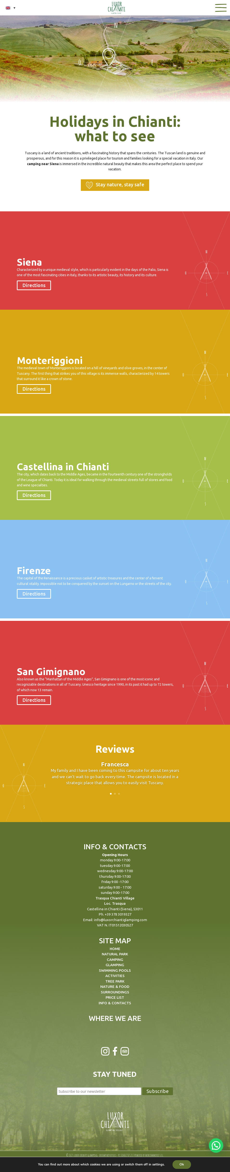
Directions (33, 285)
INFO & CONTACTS (115, 1003)
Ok (181, 1164)
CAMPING (115, 960)
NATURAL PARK (115, 954)
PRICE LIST (115, 997)
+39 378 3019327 (118, 914)
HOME (115, 949)
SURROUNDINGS (115, 992)
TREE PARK (114, 981)
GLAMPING (115, 965)
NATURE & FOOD (114, 986)
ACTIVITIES (115, 976)
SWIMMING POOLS (115, 970)
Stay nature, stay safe (115, 185)
